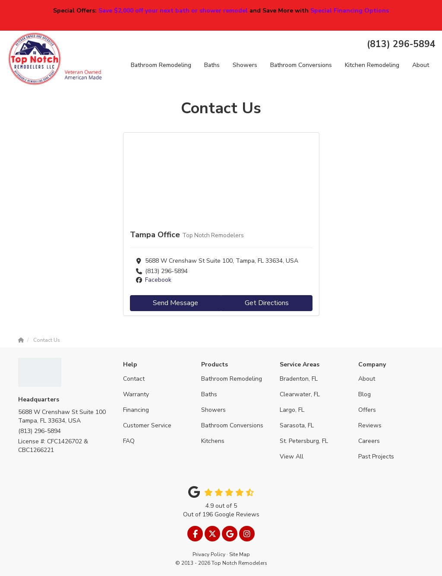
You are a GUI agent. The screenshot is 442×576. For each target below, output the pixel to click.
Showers (213, 410)
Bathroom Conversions (232, 425)
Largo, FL (292, 410)
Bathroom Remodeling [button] (161, 65)
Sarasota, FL (297, 425)
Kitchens (212, 441)
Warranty (136, 394)
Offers (367, 410)
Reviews (370, 425)
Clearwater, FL (300, 394)
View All (291, 456)
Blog (364, 394)
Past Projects (376, 456)
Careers (369, 441)
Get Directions (267, 303)
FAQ (129, 441)
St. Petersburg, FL (304, 441)
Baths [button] (212, 65)
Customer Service (147, 425)
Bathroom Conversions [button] (301, 65)
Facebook (158, 280)
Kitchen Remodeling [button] (372, 65)
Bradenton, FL (299, 379)
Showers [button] (245, 65)
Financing (136, 410)
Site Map (239, 554)
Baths (209, 394)
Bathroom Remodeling (231, 379)
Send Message (175, 303)
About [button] (420, 65)
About (366, 379)
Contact (134, 379)
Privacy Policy (209, 554)
